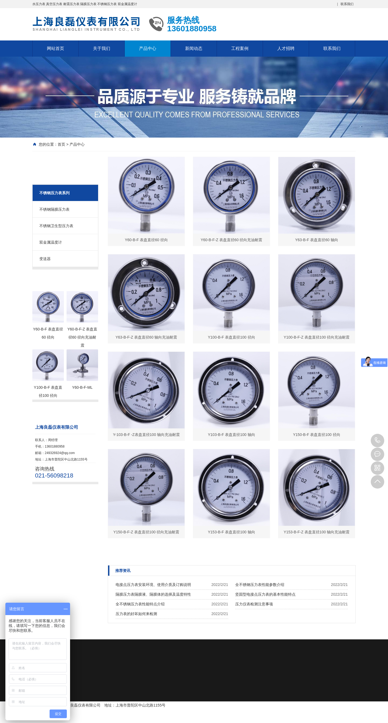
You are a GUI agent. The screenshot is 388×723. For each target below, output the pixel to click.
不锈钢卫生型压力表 (56, 226)
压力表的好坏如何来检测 (136, 614)
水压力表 (38, 4)
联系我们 (347, 4)
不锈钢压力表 (107, 4)
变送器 (45, 259)
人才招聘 (286, 48)
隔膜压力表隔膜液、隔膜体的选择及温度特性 (153, 594)
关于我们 (101, 48)
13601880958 (377, 440)
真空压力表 (54, 4)
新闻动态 (193, 48)
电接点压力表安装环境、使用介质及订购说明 (153, 584)
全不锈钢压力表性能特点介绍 (140, 604)
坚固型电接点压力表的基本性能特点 (265, 594)
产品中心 (147, 48)
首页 (61, 144)
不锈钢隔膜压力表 (54, 209)
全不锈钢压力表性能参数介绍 (259, 584)
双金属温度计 (127, 4)
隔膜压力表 (88, 4)
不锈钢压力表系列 (54, 193)
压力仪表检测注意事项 (254, 604)
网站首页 (55, 48)
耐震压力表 (71, 4)
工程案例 (239, 48)
